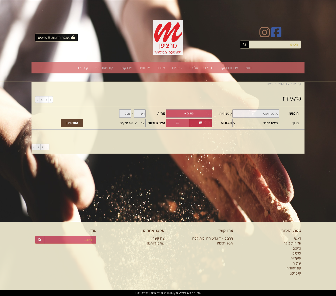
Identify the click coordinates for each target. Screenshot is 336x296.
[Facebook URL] (276, 35)
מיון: (295, 122)
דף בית (297, 84)
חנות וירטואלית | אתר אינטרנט (150, 293)
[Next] (41, 99)
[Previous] (46, 99)
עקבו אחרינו (153, 231)
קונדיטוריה (283, 84)
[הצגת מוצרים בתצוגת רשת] (200, 123)
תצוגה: (226, 122)
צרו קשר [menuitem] (126, 67)
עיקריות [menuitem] (177, 67)
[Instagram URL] (264, 35)
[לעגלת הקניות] (56, 37)
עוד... (92, 231)
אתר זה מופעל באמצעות (168, 293)
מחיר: (161, 113)
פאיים (270, 84)
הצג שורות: (156, 122)
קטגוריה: (225, 113)
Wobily (170, 293)
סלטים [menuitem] (193, 67)
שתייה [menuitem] (161, 67)
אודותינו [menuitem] (144, 67)
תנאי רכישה (225, 243)
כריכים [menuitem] (209, 67)
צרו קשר (225, 231)
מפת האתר (291, 231)
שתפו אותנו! (155, 243)
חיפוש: (293, 113)
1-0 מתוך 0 (126, 123)
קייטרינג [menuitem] (82, 67)
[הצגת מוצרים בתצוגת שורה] (177, 123)
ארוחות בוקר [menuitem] (229, 67)
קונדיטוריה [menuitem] (104, 67)
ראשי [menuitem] (248, 67)
